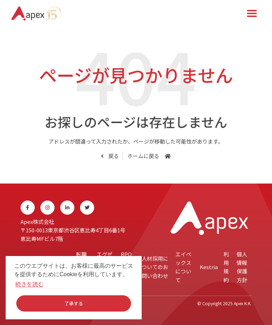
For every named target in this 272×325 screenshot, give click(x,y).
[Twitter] (87, 208)
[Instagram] (47, 208)
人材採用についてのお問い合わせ (155, 267)
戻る (113, 155)
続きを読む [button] (29, 284)
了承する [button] (73, 303)
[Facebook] (28, 208)
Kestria (209, 267)
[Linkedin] (67, 208)
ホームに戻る (143, 155)
